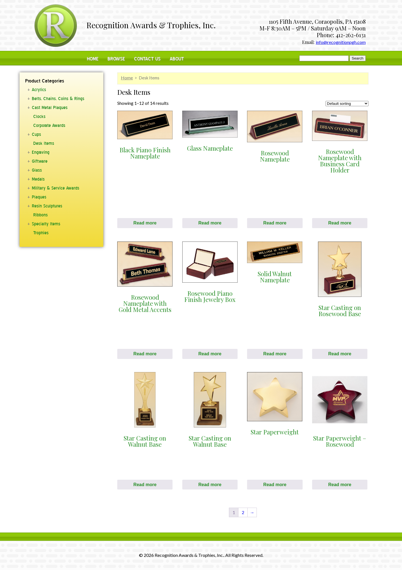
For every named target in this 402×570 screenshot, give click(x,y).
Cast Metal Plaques (50, 107)
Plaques (39, 197)
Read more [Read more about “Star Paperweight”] (274, 484)
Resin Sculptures (47, 206)
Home (92, 59)
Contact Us (147, 59)
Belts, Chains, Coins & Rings (58, 98)
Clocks (39, 116)
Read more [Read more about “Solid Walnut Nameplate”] (274, 353)
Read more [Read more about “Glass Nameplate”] (209, 223)
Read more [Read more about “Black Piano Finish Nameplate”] (145, 223)
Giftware (39, 161)
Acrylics (39, 89)
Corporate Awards (49, 125)
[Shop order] (347, 103)
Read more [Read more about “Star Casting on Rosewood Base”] (339, 353)
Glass (37, 170)
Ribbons (40, 214)
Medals (38, 179)
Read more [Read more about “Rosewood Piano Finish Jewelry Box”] (209, 353)
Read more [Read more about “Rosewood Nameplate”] (274, 223)
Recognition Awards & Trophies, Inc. (151, 25)
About (177, 59)
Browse (116, 59)
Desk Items (43, 143)
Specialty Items (46, 223)
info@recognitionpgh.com (341, 42)
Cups (36, 134)
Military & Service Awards (55, 188)
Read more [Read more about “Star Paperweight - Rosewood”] (339, 484)
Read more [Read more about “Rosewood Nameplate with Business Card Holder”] (339, 223)
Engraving (40, 152)
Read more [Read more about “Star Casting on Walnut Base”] (145, 484)
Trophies (41, 232)
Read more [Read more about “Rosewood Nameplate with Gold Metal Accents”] (145, 353)
